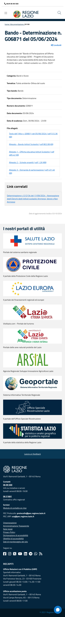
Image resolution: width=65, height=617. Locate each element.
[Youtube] (20, 554)
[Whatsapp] (35, 554)
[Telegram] (30, 554)
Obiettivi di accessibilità (13, 538)
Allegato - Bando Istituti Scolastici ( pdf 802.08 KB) (31, 144)
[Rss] (40, 554)
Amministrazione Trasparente (16, 525)
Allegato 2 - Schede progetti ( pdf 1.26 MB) (27, 162)
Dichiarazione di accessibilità (15, 535)
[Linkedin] (25, 554)
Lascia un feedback (32, 454)
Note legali (8, 529)
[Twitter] (14, 554)
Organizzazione (10, 522)
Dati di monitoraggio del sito (15, 541)
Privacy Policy (9, 532)
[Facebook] (4, 554)
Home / (7, 24)
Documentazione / (17, 24)
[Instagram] (9, 554)
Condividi (56, 45)
